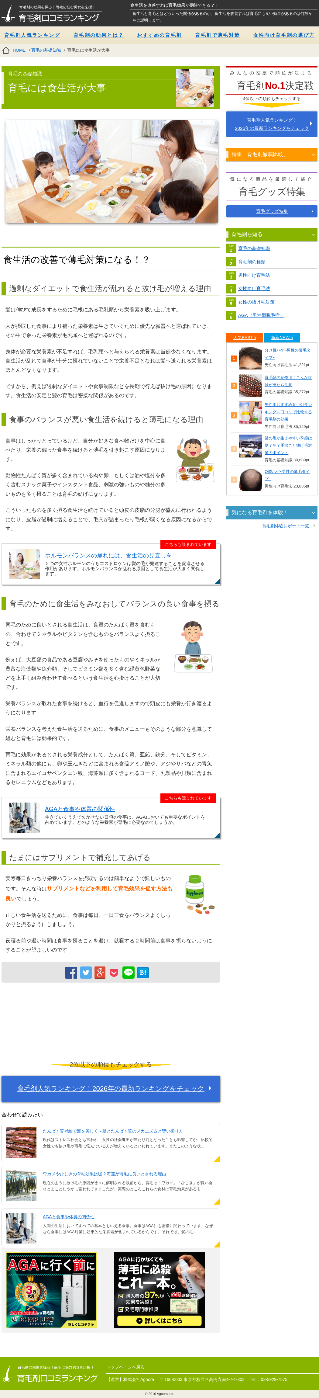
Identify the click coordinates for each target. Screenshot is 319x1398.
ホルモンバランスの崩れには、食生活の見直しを (108, 555)
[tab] (244, 337)
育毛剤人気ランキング (32, 35)
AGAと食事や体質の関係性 (80, 809)
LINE (128, 971)
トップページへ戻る (125, 1367)
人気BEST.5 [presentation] (244, 337)
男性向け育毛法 (254, 275)
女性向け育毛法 (254, 288)
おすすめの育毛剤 (159, 35)
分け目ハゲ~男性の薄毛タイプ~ (287, 354)
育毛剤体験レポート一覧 (285, 525)
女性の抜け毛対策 (256, 301)
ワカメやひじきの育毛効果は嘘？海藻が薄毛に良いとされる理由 (104, 1173)
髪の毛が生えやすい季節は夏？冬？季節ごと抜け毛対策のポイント (288, 445)
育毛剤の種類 (252, 261)
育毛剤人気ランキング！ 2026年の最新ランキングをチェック (272, 124)
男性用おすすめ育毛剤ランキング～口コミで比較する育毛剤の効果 (288, 411)
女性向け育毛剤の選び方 (284, 35)
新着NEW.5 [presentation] (282, 337)
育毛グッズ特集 (272, 211)
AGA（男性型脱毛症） (261, 315)
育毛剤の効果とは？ (99, 35)
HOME (19, 50)
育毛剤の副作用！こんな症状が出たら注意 (288, 381)
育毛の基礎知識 (46, 50)
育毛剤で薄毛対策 (217, 35)
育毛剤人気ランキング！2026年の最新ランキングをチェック (110, 1088)
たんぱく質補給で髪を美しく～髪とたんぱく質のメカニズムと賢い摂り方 (113, 1131)
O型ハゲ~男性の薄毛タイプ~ (287, 475)
